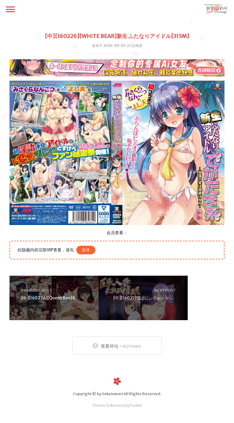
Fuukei (136, 405)
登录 (86, 250)
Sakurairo (115, 405)
